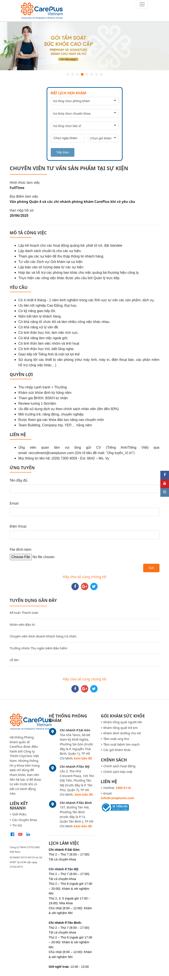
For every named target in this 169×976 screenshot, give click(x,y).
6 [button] (91, 74)
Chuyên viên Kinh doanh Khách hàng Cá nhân (43, 636)
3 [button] (77, 74)
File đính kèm (20, 549)
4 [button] (82, 74)
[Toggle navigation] (142, 4)
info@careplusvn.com (117, 798)
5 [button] (87, 74)
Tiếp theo (62, 152)
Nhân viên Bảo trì (22, 624)
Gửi (151, 568)
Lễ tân (14, 660)
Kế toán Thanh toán (24, 613)
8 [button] (101, 74)
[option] (84, 46)
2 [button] (72, 74)
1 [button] (68, 74)
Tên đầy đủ (19, 480)
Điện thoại (18, 526)
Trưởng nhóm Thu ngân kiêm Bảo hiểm (38, 648)
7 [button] (96, 74)
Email (14, 503)
